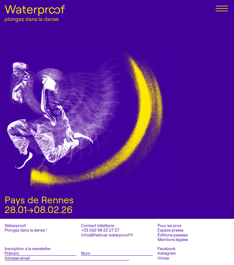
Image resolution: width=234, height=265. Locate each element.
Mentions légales (173, 239)
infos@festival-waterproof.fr (107, 234)
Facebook (167, 248)
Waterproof (35, 9)
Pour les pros (169, 225)
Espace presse (170, 230)
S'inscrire (144, 258)
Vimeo (163, 258)
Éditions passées (173, 235)
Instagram (167, 253)
